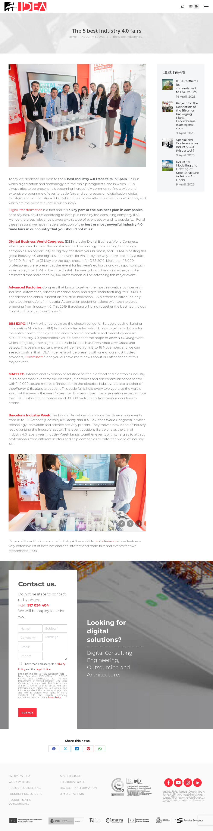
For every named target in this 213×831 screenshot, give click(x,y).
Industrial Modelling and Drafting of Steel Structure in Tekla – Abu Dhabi (187, 171)
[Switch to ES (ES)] (191, 6)
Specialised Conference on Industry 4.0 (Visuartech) (187, 145)
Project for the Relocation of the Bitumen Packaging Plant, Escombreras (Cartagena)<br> (187, 115)
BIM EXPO (17, 323)
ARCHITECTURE (70, 775)
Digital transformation (25, 210)
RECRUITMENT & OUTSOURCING (20, 801)
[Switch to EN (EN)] (196, 6)
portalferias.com (107, 541)
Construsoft (34, 357)
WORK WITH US (19, 781)
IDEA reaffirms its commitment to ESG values (187, 86)
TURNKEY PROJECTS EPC (25, 793)
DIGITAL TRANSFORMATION (78, 787)
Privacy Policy (54, 697)
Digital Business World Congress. (37, 241)
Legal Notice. (43, 669)
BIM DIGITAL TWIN (72, 793)
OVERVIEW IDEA (19, 775)
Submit (27, 713)
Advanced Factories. (25, 287)
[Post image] (167, 84)
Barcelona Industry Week (29, 415)
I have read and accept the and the (41, 666)
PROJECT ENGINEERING (25, 787)
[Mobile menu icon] (206, 6)
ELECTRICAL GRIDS (72, 781)
